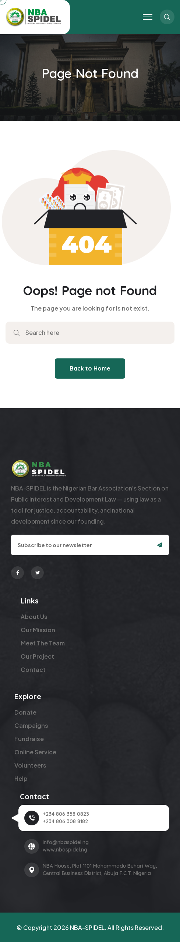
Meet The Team (43, 643)
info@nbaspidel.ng (66, 842)
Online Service (35, 752)
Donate (25, 712)
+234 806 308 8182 (65, 821)
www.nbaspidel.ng (65, 849)
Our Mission (38, 630)
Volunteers (30, 765)
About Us (34, 616)
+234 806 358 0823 (66, 814)
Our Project (37, 656)
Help (21, 778)
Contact (33, 669)
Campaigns (31, 725)
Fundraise (29, 739)
